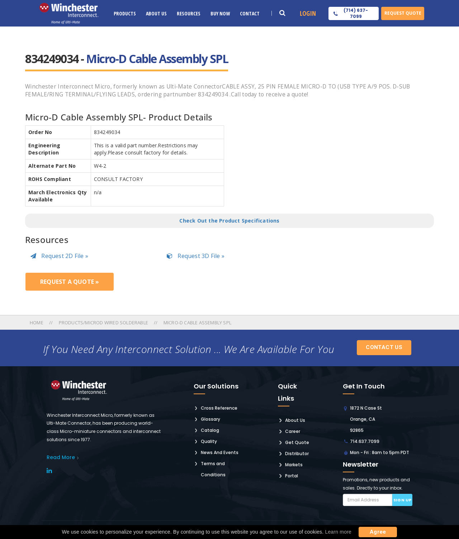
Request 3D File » (195, 256)
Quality (209, 441)
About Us (156, 13)
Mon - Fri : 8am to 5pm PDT (379, 452)
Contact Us (384, 347)
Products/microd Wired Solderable (103, 322)
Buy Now (220, 13)
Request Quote (402, 13)
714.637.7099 (364, 441)
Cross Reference (219, 408)
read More (61, 457)
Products (125, 13)
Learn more (338, 532)
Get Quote (297, 442)
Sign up (402, 500)
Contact (250, 13)
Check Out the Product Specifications (229, 220)
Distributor (297, 453)
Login (308, 13)
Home (37, 322)
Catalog (210, 430)
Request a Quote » (69, 282)
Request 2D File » (59, 256)
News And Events (219, 452)
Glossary (210, 419)
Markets (294, 465)
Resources (188, 13)
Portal (291, 476)
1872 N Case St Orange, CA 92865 (366, 419)
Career (292, 431)
